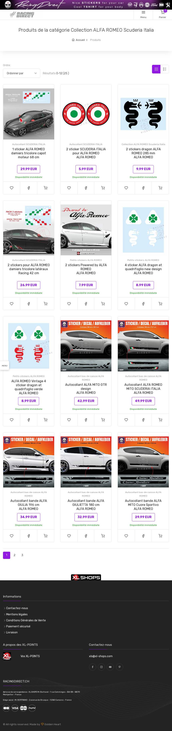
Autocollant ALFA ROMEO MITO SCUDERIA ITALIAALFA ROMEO (143, 389)
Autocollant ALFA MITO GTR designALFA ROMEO (86, 389)
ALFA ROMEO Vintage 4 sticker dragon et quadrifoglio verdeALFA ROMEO (28, 387)
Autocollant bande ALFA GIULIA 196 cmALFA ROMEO (28, 505)
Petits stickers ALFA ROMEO (86, 260)
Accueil (80, 39)
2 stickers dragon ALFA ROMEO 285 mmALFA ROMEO (143, 153)
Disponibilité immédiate (28, 177)
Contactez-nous (17, 608)
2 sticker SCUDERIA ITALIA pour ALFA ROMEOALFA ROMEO (86, 153)
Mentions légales (17, 614)
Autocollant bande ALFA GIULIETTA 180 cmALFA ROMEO (86, 505)
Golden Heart (52, 724)
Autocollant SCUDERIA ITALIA (28, 144)
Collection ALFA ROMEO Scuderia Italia (143, 144)
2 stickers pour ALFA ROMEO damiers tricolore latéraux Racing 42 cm (29, 269)
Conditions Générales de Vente (26, 620)
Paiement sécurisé (18, 626)
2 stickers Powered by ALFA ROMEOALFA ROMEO (86, 269)
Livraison (12, 632)
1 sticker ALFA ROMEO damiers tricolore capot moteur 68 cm (28, 153)
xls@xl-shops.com (101, 656)
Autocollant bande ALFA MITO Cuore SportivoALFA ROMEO (143, 505)
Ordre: (7, 65)
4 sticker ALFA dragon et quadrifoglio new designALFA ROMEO (143, 269)
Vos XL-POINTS (30, 656)
